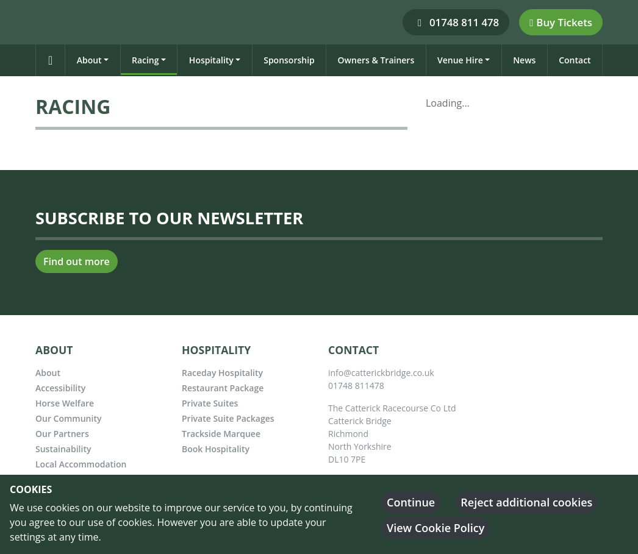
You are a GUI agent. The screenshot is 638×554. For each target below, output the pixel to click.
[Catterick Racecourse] (40, 21)
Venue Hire (460, 60)
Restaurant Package (222, 388)
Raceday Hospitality (222, 372)
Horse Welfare (64, 403)
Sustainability (63, 449)
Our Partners (62, 433)
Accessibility (60, 388)
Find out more (76, 261)
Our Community (68, 418)
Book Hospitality (215, 449)
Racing (145, 60)
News (524, 60)
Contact (574, 60)
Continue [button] (411, 502)
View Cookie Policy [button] (435, 527)
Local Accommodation (80, 464)
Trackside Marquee (221, 433)
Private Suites (210, 403)
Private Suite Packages (228, 418)
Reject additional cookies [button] (526, 502)
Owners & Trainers (376, 60)
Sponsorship (289, 60)
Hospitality (211, 60)
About (89, 60)
